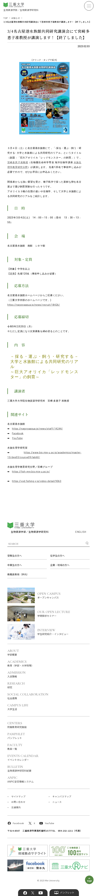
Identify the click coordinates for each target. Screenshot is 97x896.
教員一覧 (14, 746)
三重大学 (20, 525)
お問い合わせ (18, 801)
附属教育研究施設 (17, 725)
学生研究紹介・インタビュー (63, 632)
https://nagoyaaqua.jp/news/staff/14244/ (37, 428)
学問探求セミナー (63, 613)
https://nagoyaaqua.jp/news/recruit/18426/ (33, 304)
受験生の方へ (14, 555)
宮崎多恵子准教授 (17, 162)
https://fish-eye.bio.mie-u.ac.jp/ (31, 471)
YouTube (17, 438)
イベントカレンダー (23, 757)
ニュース (57, 801)
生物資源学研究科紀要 (19, 768)
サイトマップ (18, 796)
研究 (16, 685)
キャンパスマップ (61, 796)
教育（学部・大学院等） (20, 663)
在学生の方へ (57, 555)
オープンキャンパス (63, 595)
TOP (5, 18)
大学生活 (17, 707)
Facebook (17, 433)
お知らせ (15, 18)
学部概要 (13, 652)
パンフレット (16, 735)
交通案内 (16, 807)
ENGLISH (80, 531)
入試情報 (16, 674)
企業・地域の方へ (59, 565)
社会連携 (27, 696)
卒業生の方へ (14, 565)
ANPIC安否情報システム (20, 779)
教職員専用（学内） (18, 574)
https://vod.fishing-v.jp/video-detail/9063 (36, 481)
